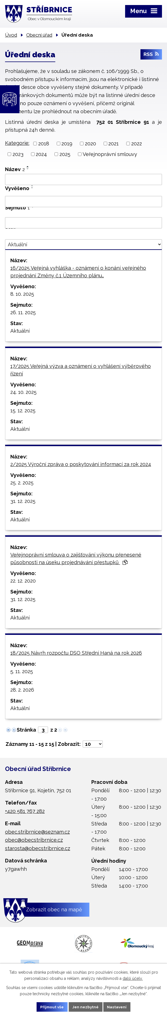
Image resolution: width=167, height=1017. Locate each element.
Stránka (26, 730)
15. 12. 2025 (22, 410)
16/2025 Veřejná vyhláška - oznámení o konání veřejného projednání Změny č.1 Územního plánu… (78, 271)
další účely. (133, 978)
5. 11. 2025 (21, 671)
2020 (90, 143)
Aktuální (20, 331)
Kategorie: (17, 143)
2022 (136, 143)
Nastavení (118, 1006)
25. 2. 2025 (22, 483)
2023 (18, 154)
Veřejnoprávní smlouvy (110, 154)
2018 (43, 143)
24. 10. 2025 (23, 392)
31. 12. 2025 (22, 501)
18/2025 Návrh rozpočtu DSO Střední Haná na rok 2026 (76, 653)
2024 (41, 154)
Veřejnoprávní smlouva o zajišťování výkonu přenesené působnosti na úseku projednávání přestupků (75, 558)
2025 (64, 154)
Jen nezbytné (85, 1006)
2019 (66, 143)
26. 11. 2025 (23, 312)
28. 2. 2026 (22, 690)
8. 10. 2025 (22, 294)
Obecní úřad (39, 35)
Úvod (11, 35)
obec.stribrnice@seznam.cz (37, 832)
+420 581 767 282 (25, 811)
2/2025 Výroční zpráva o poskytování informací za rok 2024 (80, 464)
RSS (151, 55)
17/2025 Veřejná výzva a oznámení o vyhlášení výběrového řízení (80, 370)
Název (15, 169)
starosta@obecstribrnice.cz (37, 848)
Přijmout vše (51, 1006)
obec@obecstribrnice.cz (34, 840)
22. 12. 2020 (23, 581)
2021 (113, 143)
